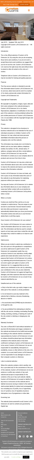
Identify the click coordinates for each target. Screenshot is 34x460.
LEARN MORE (24, 4)
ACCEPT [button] (26, 457)
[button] (28, 10)
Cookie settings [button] (16, 457)
